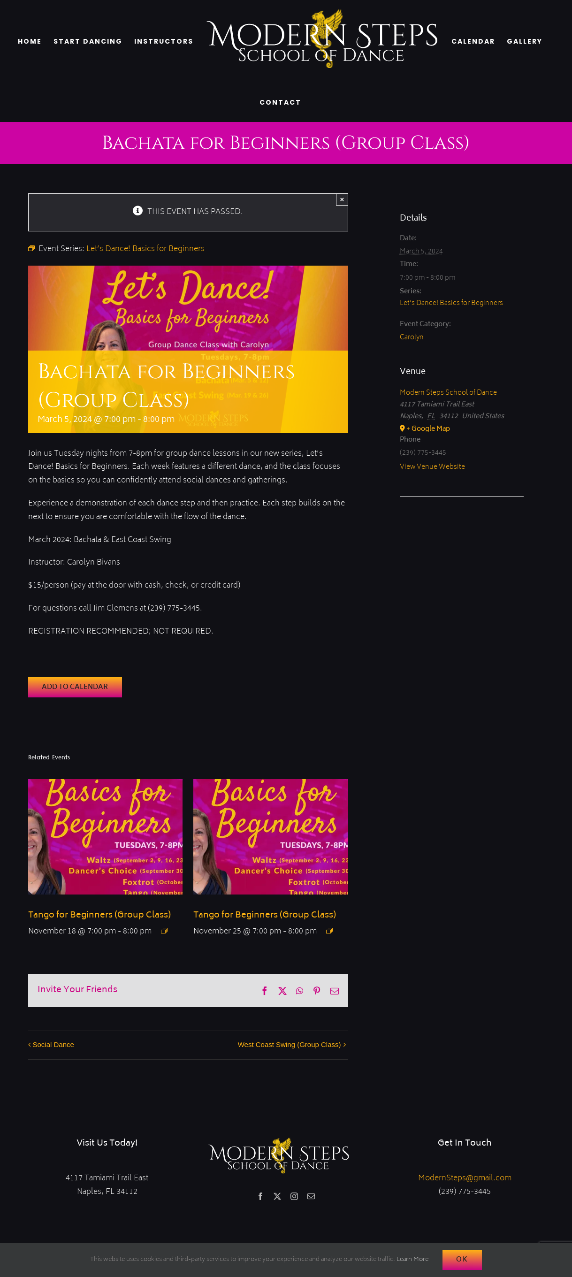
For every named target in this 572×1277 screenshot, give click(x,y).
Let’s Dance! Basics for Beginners (451, 303)
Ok (462, 1260)
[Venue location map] (462, 524)
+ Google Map (428, 429)
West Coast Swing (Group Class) (289, 1044)
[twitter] (277, 1196)
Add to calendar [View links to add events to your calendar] (75, 687)
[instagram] (294, 1196)
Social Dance (53, 1044)
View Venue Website (432, 467)
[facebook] (260, 1196)
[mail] (311, 1196)
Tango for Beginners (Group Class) (99, 915)
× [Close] (342, 199)
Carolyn (412, 338)
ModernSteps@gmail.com (464, 1178)
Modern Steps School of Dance (448, 393)
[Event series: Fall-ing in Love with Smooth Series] (164, 930)
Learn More (412, 1259)
